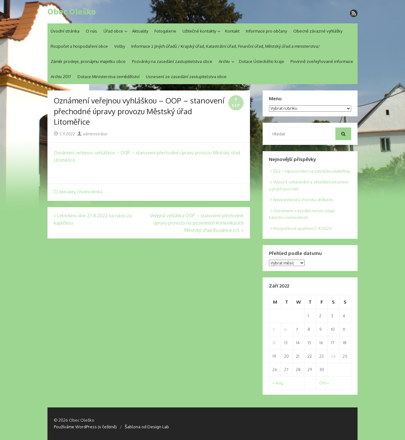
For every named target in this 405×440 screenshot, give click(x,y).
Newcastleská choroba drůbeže (303, 199)
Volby (119, 46)
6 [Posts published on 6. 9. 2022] (285, 329)
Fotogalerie (165, 31)
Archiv (224, 61)
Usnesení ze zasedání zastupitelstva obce (186, 76)
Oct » (324, 382)
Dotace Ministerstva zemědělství (109, 76)
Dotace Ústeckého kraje (261, 61)
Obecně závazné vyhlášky (317, 31)
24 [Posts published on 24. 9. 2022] (333, 356)
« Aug (277, 382)
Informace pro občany (266, 31)
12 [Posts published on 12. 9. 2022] (274, 342)
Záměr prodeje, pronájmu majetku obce (88, 61)
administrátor (92, 133)
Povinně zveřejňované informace (321, 61)
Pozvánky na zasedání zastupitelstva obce (172, 61)
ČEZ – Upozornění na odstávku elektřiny (311, 171)
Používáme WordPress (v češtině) (85, 426)
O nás (91, 31)
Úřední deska (90, 191)
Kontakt (232, 31)
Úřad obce (113, 31)
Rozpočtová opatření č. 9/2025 (302, 228)
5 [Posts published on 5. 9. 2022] (273, 329)
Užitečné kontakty (199, 31)
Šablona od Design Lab (147, 426)
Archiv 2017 (61, 76)
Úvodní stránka (65, 31)
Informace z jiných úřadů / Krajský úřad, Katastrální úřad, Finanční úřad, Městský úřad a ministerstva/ (225, 46)
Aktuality (140, 31)
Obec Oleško (71, 11)
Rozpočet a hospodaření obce (79, 46)
